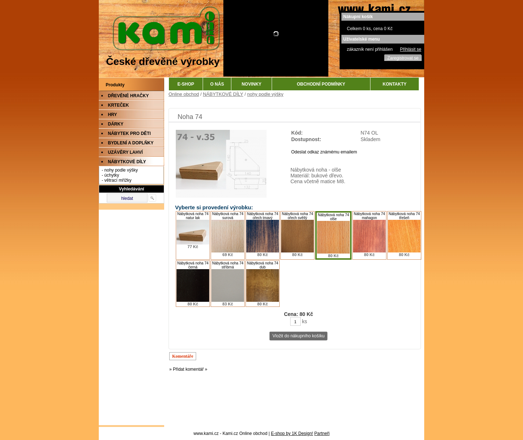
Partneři (321, 433)
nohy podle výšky (265, 94)
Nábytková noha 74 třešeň (404, 216)
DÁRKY (115, 124)
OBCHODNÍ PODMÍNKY (321, 84)
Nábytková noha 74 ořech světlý (297, 216)
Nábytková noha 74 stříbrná (227, 265)
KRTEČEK (118, 105)
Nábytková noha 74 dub (262, 265)
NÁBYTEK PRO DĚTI (129, 133)
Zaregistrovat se (402, 58)
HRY (112, 114)
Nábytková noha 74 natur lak (192, 216)
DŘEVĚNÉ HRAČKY (128, 95)
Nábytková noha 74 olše (333, 217)
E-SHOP (186, 84)
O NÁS (217, 84)
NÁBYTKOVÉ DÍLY (127, 161)
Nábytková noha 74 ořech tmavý (262, 216)
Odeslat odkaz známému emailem (324, 152)
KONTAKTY (395, 84)
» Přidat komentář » (188, 369)
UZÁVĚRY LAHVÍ (125, 152)
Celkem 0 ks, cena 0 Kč (370, 28)
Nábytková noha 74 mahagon (369, 216)
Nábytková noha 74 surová (227, 216)
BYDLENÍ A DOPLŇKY (131, 142)
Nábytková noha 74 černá (192, 265)
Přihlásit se (410, 49)
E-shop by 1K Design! (292, 433)
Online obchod (184, 94)
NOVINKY (252, 84)
